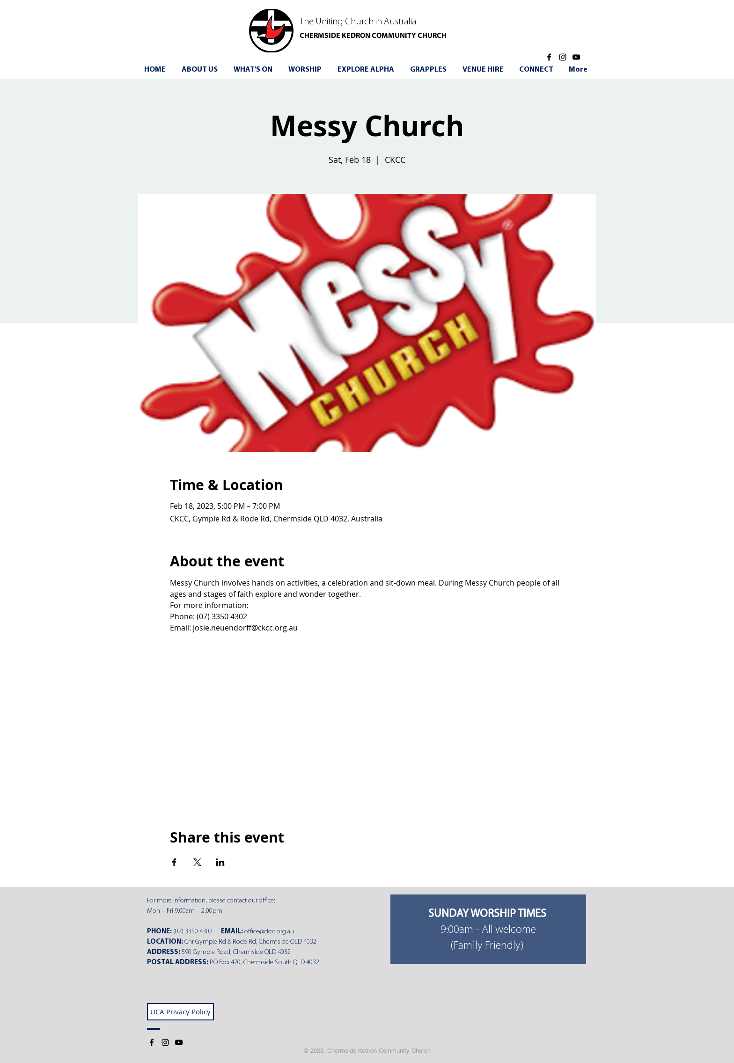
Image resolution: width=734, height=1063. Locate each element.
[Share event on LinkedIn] (220, 862)
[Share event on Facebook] (174, 862)
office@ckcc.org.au (269, 931)
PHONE (158, 931)
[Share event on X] (197, 862)
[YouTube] (576, 57)
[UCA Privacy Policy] (180, 1011)
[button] (254, 70)
